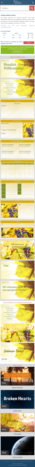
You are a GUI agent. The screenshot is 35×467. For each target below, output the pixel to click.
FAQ (4, 461)
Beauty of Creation (17, 387)
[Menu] (2, 2)
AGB (18, 461)
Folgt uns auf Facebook (17, 463)
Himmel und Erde (17, 457)
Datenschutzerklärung (26, 461)
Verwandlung (17, 434)
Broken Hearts (17, 411)
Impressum (13, 461)
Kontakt (8, 461)
